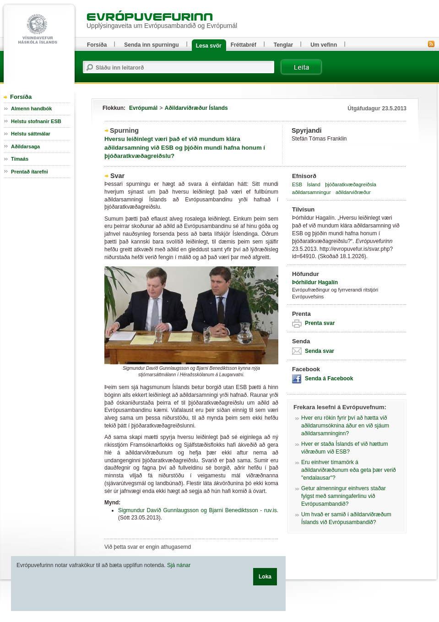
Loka (265, 576)
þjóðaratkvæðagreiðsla (350, 184)
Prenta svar (320, 323)
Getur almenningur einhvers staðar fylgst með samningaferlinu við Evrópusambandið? (343, 496)
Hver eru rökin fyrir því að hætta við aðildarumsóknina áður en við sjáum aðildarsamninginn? (345, 426)
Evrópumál (143, 108)
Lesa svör (209, 46)
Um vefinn (323, 45)
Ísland (313, 184)
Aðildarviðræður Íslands (196, 108)
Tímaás (19, 159)
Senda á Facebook (329, 378)
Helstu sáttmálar (30, 133)
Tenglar (283, 45)
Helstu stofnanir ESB (36, 121)
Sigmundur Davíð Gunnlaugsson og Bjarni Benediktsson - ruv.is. (198, 510)
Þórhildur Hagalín (315, 282)
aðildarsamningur (311, 192)
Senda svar (319, 351)
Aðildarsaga (25, 146)
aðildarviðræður (353, 192)
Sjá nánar (178, 565)
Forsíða (21, 96)
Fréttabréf (243, 45)
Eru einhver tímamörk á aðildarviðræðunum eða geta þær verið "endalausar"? (348, 470)
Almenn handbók (31, 108)
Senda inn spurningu (151, 45)
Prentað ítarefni (29, 171)
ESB (297, 184)
